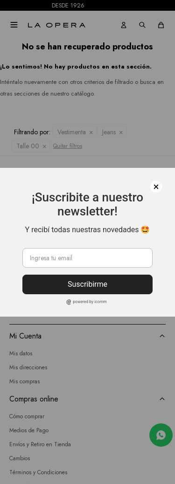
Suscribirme (87, 284)
